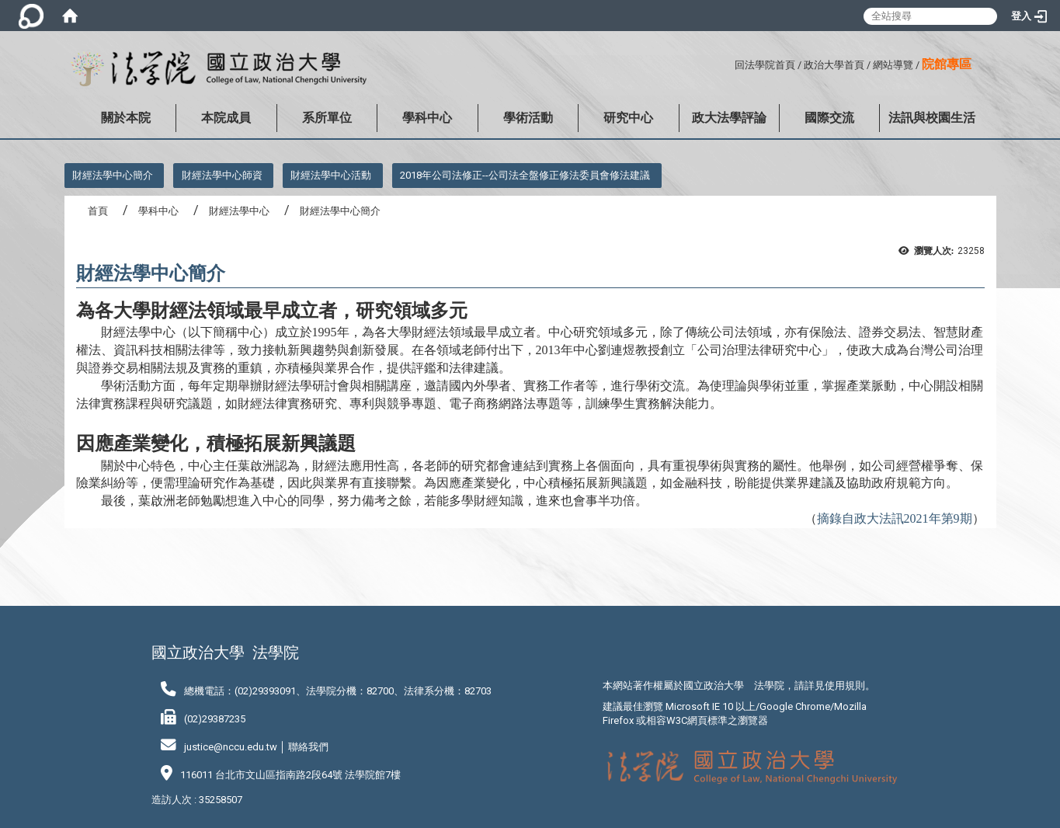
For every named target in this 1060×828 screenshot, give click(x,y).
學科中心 (427, 117)
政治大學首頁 (834, 65)
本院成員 (226, 117)
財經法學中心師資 (222, 175)
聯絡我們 (308, 747)
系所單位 (327, 117)
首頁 (98, 211)
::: (728, 62)
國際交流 (829, 117)
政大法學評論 (729, 117)
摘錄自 (894, 518)
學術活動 (528, 117)
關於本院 (126, 117)
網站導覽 (893, 65)
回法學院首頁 (765, 65)
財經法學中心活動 (330, 175)
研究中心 (628, 117)
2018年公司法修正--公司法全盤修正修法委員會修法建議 (525, 175)
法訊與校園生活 (931, 117)
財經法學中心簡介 (112, 175)
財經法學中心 (239, 211)
